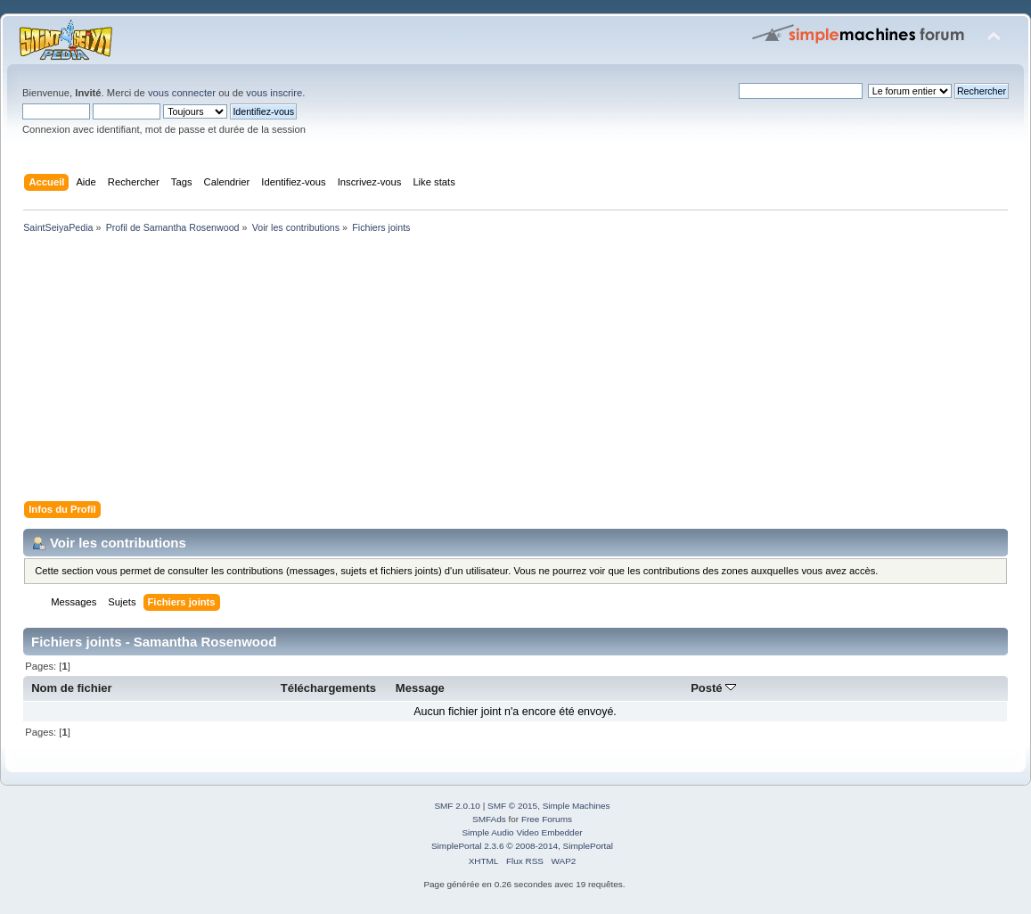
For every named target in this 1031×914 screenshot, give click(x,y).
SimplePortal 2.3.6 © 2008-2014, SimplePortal (522, 846)
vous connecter (182, 92)
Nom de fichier (71, 688)
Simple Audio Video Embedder (522, 832)
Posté (713, 688)
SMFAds (489, 819)
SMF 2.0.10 (457, 806)
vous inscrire (274, 92)
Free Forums (546, 819)
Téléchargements (328, 688)
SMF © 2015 (512, 806)
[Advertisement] (515, 371)
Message (420, 688)
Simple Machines (576, 806)
